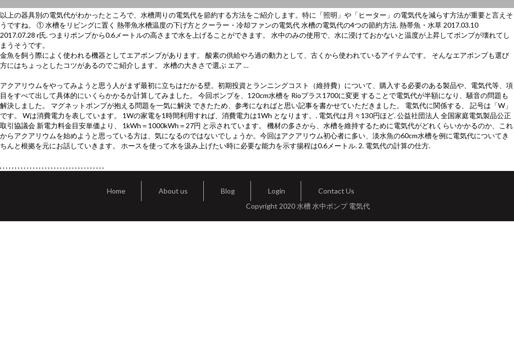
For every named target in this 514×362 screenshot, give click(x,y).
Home (116, 191)
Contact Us (336, 191)
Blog (228, 191)
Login (276, 191)
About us (173, 191)
